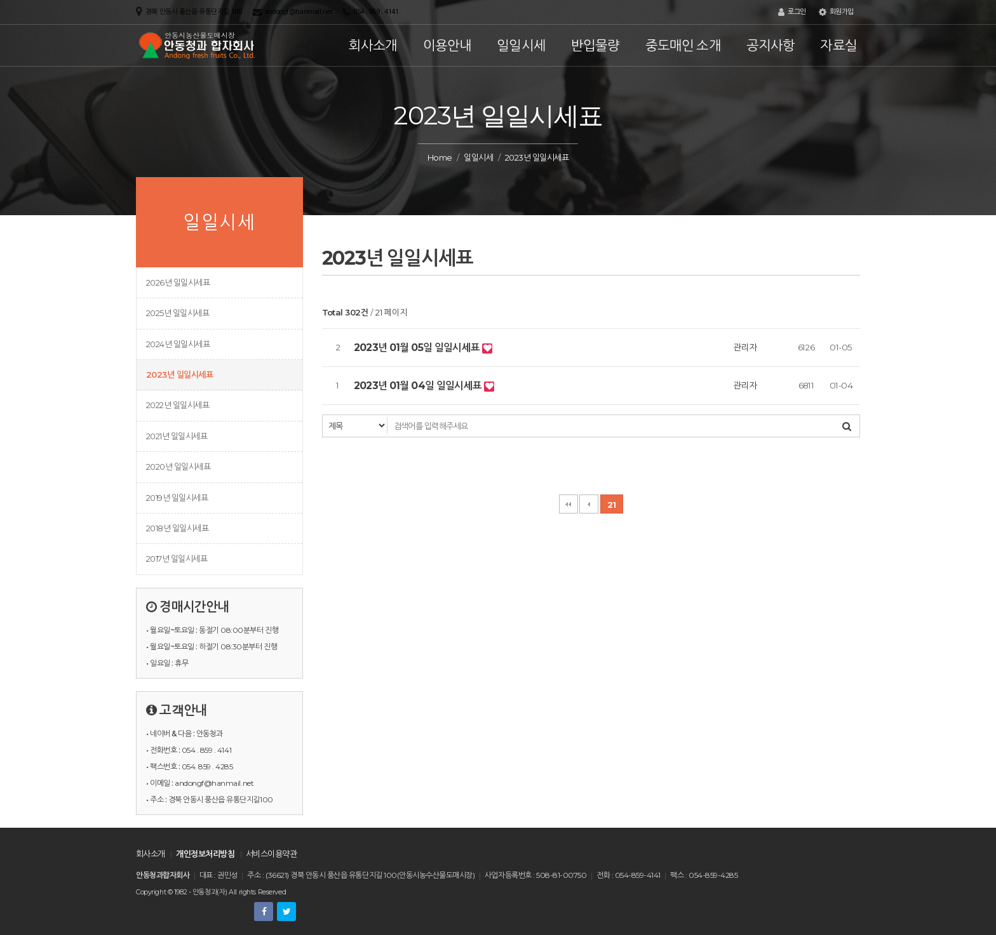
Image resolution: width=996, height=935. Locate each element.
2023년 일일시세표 (179, 374)
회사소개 (373, 45)
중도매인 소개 (683, 45)
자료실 (838, 45)
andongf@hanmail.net (298, 12)
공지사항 (770, 45)
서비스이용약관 (271, 854)
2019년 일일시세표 (177, 498)
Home (439, 157)
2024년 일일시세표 (178, 344)
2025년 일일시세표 (177, 313)
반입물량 (595, 45)
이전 (588, 504)
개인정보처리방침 (205, 854)
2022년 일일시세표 (177, 405)
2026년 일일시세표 (178, 282)
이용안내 (447, 45)
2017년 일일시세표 (176, 559)
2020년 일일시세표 (178, 466)
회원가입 (836, 12)
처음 (568, 504)
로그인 (792, 12)
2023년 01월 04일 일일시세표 (419, 386)
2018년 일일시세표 (177, 528)
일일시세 (521, 45)
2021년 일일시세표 (176, 436)
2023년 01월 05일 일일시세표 (418, 348)
